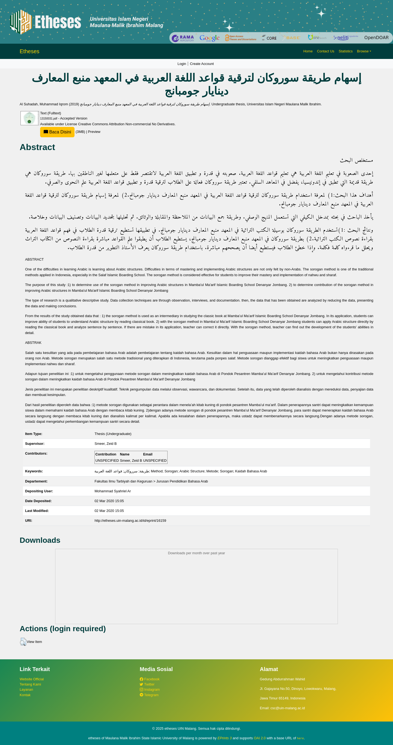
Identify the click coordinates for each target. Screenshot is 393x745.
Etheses (29, 51)
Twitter (147, 684)
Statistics (346, 51)
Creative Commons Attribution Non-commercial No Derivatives (126, 124)
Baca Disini (57, 132)
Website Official (32, 679)
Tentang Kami (30, 684)
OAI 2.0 (260, 738)
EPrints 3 (225, 738)
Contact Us (325, 51)
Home (307, 51)
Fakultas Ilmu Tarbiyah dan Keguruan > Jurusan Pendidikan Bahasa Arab (151, 481)
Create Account (202, 64)
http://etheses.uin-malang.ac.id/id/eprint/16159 (130, 520)
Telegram (149, 695)
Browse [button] (363, 51)
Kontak (25, 695)
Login (182, 64)
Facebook (150, 679)
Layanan (26, 689)
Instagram (150, 689)
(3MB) (63, 132)
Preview (94, 132)
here (300, 738)
